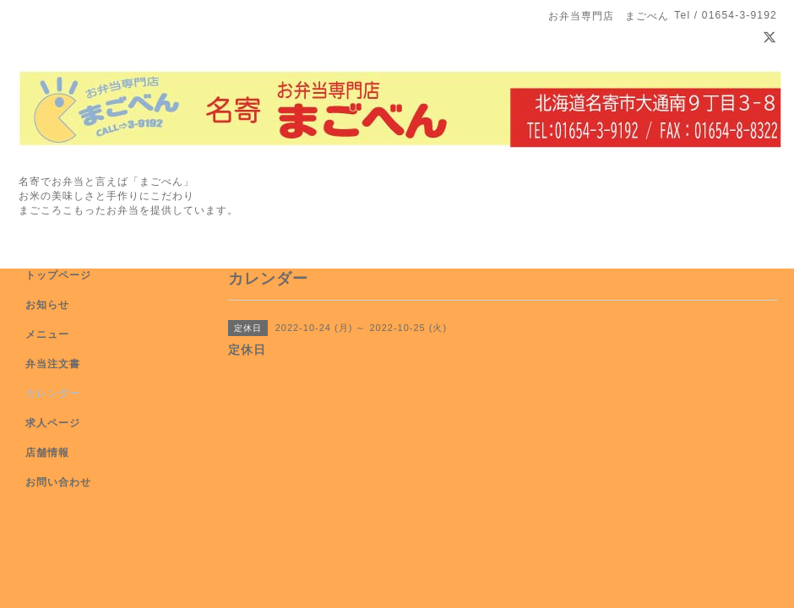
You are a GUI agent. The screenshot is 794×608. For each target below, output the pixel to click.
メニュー (47, 334)
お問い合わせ (58, 482)
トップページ (58, 275)
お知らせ (47, 305)
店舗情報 (47, 453)
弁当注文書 (52, 364)
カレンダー (52, 393)
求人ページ (52, 423)
